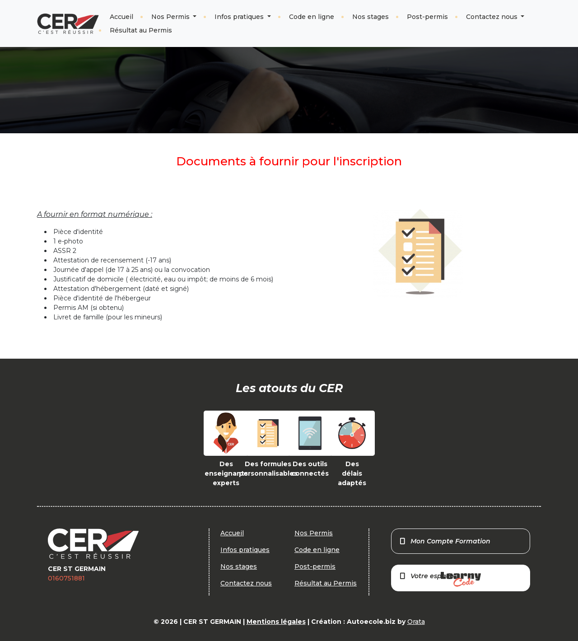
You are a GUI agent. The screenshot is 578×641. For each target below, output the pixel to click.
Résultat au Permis (141, 30)
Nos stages (370, 17)
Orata (416, 622)
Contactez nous (492, 17)
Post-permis (427, 17)
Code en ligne (311, 17)
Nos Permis (171, 17)
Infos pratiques (240, 17)
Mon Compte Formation (444, 541)
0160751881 (66, 578)
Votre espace (440, 579)
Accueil (121, 17)
